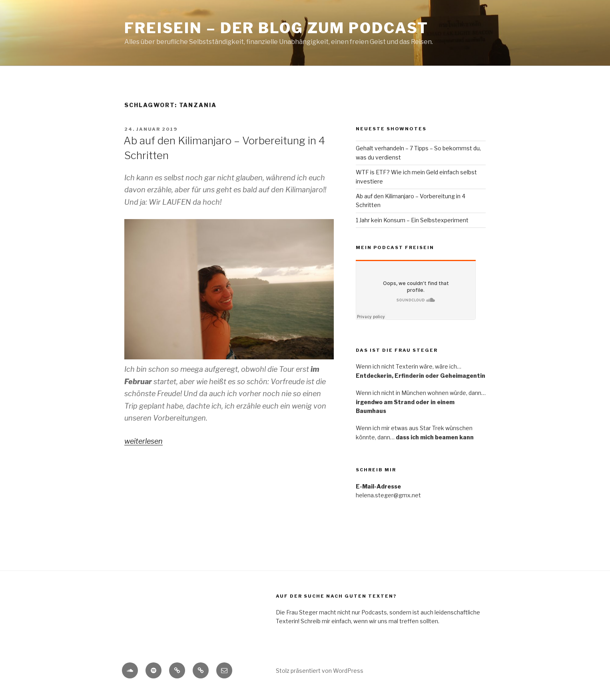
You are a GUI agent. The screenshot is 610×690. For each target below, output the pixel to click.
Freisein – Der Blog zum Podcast (276, 28)
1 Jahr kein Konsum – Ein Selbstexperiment (412, 220)
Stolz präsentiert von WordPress (319, 670)
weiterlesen (143, 441)
